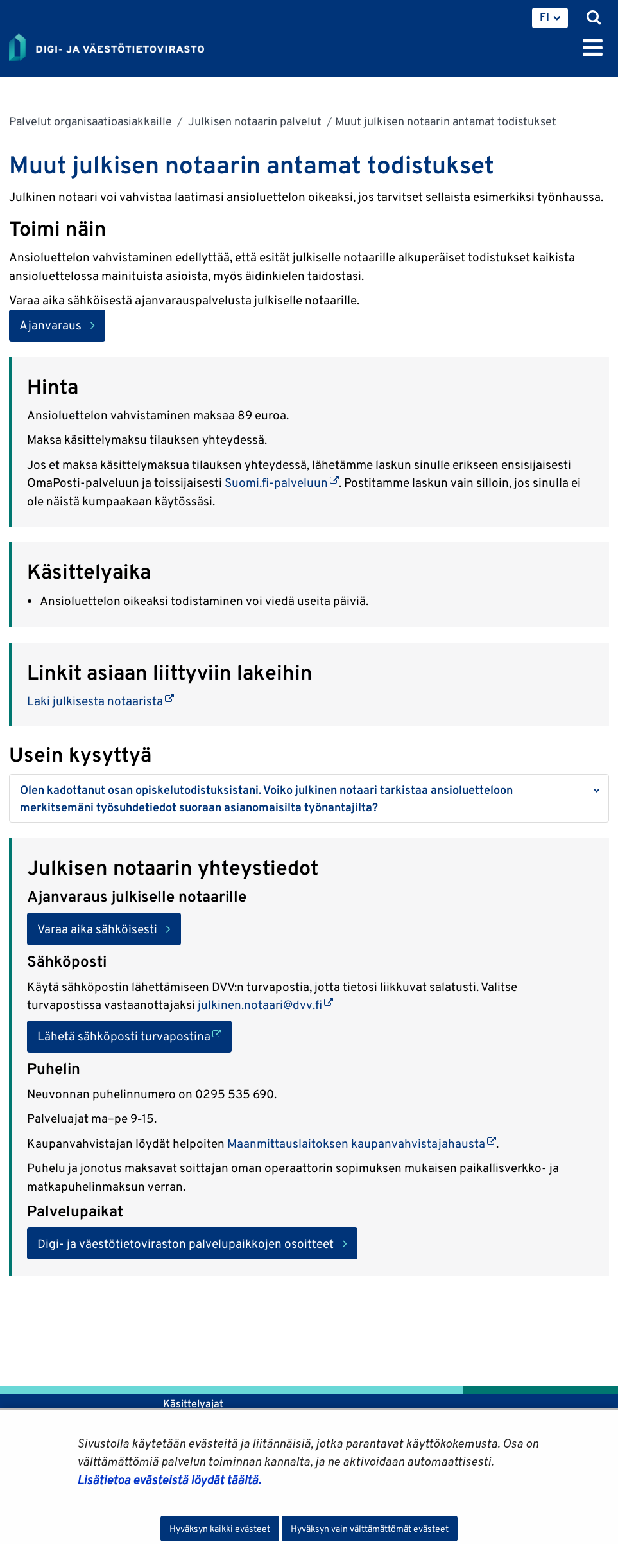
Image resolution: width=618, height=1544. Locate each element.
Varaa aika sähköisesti (97, 928)
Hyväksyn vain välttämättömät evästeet (370, 1528)
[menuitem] (550, 18)
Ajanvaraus (50, 325)
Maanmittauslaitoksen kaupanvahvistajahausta (361, 1143)
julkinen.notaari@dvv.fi (265, 1004)
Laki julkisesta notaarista (100, 700)
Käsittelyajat (193, 1403)
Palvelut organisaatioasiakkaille (90, 121)
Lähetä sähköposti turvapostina (134, 1035)
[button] (309, 798)
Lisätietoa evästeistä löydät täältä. (169, 1479)
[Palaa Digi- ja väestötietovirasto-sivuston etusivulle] (106, 45)
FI (544, 17)
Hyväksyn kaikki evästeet (219, 1528)
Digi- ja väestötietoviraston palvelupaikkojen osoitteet (185, 1243)
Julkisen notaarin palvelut (253, 121)
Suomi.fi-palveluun (282, 482)
